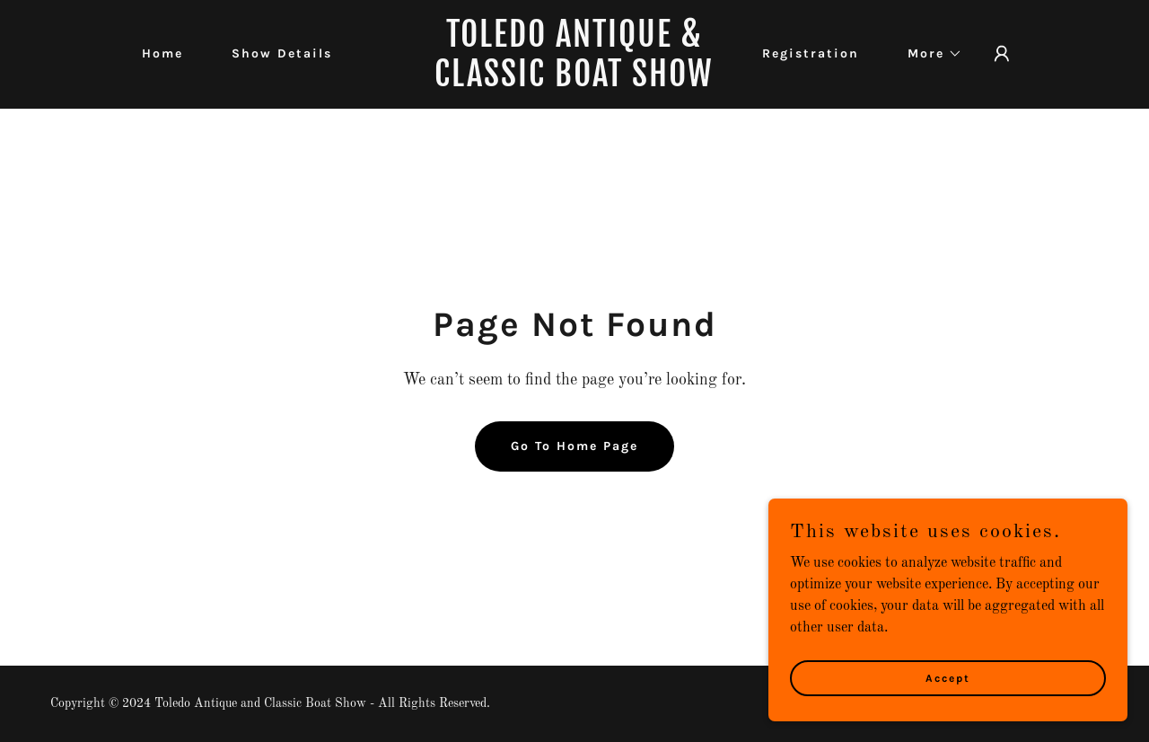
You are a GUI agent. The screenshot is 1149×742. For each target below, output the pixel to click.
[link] (575, 82)
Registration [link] (810, 53)
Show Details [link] (282, 53)
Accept (947, 677)
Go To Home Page (574, 446)
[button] (928, 54)
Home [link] (162, 53)
